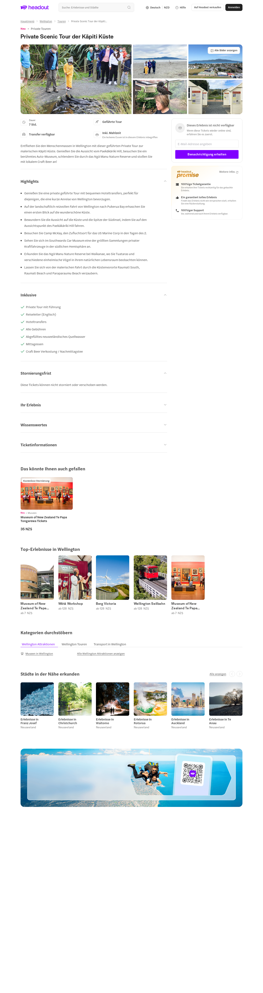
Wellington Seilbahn (149, 603)
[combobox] (96, 7)
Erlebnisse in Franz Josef (29, 721)
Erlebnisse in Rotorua (143, 721)
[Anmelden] (233, 7)
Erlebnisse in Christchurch (67, 721)
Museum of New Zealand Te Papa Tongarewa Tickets (35, 605)
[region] (131, 504)
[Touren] (62, 21)
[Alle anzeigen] (218, 674)
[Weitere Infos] (228, 171)
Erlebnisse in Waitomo (105, 721)
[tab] (40, 644)
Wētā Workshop (70, 603)
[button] (207, 7)
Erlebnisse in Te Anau (220, 721)
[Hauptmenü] (27, 21)
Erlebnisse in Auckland (180, 721)
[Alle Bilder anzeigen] (224, 50)
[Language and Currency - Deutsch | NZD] (157, 7)
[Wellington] (46, 21)
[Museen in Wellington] (37, 653)
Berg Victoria (106, 603)
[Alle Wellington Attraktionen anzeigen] (101, 653)
